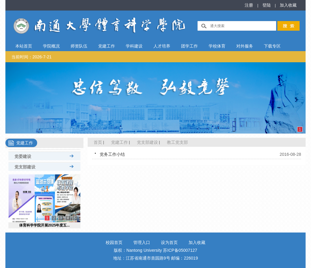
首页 (98, 142)
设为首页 (169, 242)
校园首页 (114, 242)
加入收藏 (288, 5)
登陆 (267, 5)
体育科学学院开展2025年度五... (44, 225)
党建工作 (119, 142)
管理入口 (141, 242)
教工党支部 (177, 142)
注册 (249, 5)
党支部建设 (147, 142)
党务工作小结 (112, 154)
